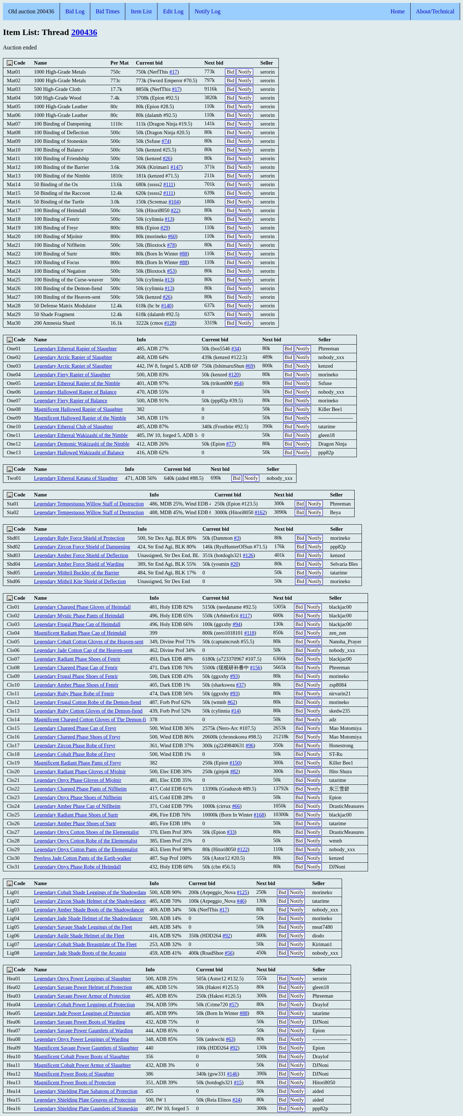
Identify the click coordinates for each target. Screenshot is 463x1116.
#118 (249, 633)
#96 (250, 745)
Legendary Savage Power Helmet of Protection (83, 987)
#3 (236, 538)
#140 (166, 305)
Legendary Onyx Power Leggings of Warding (81, 1039)
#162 (260, 512)
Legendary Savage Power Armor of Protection (82, 996)
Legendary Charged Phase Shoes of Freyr (77, 737)
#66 (236, 806)
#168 (259, 815)
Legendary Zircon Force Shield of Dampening (82, 547)
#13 (169, 219)
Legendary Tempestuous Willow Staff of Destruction (89, 504)
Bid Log (75, 11)
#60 (172, 236)
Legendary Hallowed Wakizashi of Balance (79, 452)
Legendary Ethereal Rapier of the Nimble (77, 383)
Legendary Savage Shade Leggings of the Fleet (83, 927)
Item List (141, 11)
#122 (242, 849)
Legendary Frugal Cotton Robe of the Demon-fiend (87, 702)
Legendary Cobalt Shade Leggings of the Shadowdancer (92, 892)
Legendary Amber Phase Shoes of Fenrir (76, 685)
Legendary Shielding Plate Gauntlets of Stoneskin (86, 1108)
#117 (245, 615)
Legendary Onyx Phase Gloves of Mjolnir (77, 780)
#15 (238, 1082)
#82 (234, 771)
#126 (248, 555)
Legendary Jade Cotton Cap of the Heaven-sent (83, 650)
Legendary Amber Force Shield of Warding (79, 564)
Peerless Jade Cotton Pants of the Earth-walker (82, 858)
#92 (226, 935)
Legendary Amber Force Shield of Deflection (81, 555)
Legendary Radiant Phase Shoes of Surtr (76, 815)
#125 (242, 892)
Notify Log (208, 11)
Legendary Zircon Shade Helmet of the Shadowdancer (90, 901)
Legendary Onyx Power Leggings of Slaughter (82, 978)
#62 (231, 702)
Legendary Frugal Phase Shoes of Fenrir (76, 676)
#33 (231, 832)
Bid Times (108, 11)
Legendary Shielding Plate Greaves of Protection (85, 1100)
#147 (175, 167)
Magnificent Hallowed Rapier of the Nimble (80, 418)
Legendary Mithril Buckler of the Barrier (76, 572)
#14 (235, 711)
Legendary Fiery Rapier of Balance (70, 400)
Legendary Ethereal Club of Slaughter (73, 426)
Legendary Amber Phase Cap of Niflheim (77, 806)
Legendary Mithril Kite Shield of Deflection (80, 581)
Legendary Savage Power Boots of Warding (79, 1022)
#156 (255, 667)
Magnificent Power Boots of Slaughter (74, 1074)
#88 (183, 254)
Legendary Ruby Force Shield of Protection (79, 538)
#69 (250, 366)
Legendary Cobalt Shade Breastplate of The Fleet (85, 944)
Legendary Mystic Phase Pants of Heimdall (79, 615)
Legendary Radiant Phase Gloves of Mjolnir (80, 771)
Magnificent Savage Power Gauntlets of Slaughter (86, 1048)
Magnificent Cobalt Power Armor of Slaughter (82, 1065)
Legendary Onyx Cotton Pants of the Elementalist (86, 849)
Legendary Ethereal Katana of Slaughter (76, 478)
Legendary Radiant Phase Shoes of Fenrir (77, 659)
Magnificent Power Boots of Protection (75, 1082)
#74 (165, 141)
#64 (238, 383)
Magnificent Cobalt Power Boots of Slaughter (81, 1056)
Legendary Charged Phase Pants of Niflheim (80, 789)
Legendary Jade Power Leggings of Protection (82, 1013)
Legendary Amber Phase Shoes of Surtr (75, 823)
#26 (167, 158)
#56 (229, 953)
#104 (174, 202)
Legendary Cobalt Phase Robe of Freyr (74, 754)
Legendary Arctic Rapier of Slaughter (73, 357)
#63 (230, 1039)
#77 (230, 444)
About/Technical (435, 11)
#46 (241, 901)
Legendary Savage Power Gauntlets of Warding (83, 1030)
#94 (237, 624)
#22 (175, 210)
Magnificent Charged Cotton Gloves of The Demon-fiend (93, 719)
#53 (171, 271)
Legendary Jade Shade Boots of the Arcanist (80, 953)
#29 (164, 228)
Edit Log (173, 11)
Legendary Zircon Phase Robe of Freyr (74, 745)
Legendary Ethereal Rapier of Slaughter (75, 348)
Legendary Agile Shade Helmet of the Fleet (79, 935)
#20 (234, 564)
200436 (84, 32)
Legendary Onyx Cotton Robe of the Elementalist (85, 841)
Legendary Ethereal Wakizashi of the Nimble (81, 435)
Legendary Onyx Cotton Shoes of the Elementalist (86, 832)
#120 (234, 374)
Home (397, 11)
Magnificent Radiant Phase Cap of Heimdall (80, 633)
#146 (232, 1074)
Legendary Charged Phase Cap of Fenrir (76, 667)
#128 (169, 323)
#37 (240, 685)
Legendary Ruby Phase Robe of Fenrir (74, 693)
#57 (233, 1004)
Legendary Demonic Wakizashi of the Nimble (81, 444)
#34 (235, 348)
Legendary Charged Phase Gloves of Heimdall (82, 607)
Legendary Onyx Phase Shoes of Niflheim (78, 797)
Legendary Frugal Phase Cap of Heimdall (77, 624)
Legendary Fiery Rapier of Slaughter (72, 374)
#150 (234, 763)
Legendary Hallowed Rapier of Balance (75, 392)
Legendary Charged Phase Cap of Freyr (75, 728)
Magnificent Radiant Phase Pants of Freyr (77, 763)
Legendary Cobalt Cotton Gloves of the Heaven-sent (88, 641)
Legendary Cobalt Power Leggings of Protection (84, 1004)
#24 (236, 1100)
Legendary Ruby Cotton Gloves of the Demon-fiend (88, 711)
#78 (171, 245)
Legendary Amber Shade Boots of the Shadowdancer (89, 910)
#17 (173, 72)
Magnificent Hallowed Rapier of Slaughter (78, 409)
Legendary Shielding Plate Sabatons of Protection (86, 1091)
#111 (168, 184)
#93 (234, 676)
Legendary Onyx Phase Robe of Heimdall (77, 867)
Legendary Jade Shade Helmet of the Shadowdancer (88, 918)
